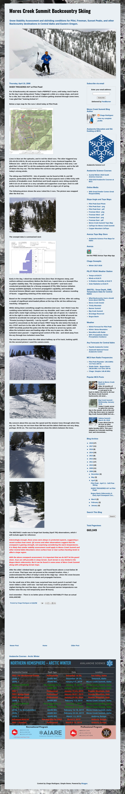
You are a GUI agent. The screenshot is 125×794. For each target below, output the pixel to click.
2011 (91, 462)
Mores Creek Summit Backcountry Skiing (50, 10)
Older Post (75, 645)
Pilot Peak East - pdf (97, 209)
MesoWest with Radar (97, 332)
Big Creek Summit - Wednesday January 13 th (106, 402)
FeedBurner (106, 102)
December (95, 474)
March (93, 499)
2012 (91, 459)
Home (45, 645)
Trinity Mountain (95, 305)
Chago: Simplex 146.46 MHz (99, 371)
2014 (91, 452)
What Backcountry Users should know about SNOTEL (101, 299)
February (95, 502)
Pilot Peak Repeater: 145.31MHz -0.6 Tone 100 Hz (101, 363)
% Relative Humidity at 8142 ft (100, 281)
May (93, 477)
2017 (91, 446)
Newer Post (14, 645)
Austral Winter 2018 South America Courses (99, 176)
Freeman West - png (96, 212)
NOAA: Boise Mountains (98, 329)
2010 (91, 465)
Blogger (84, 783)
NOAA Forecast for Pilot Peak (100, 327)
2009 (91, 468)
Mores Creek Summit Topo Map (101, 223)
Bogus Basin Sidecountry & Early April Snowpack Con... (102, 494)
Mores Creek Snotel (96, 303)
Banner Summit (95, 308)
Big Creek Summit (96, 311)
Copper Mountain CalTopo (99, 228)
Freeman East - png (96, 217)
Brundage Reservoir (96, 314)
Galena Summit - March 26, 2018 (104, 419)
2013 (91, 456)
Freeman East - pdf (96, 220)
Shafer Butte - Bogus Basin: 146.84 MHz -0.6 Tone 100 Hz (100, 367)
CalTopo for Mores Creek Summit (101, 226)
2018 (91, 443)
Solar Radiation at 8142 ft (98, 284)
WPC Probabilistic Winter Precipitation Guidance (98, 336)
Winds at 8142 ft (95, 278)
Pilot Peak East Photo (97, 204)
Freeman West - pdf (96, 215)
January (94, 505)
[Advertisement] (44, 625)
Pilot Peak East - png (97, 206)
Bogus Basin (94, 316)
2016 (91, 449)
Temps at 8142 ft (95, 275)
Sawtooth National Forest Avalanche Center (98, 351)
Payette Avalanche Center (99, 347)
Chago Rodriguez (106, 115)
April (93, 480)
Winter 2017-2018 (95, 265)
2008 (91, 471)
